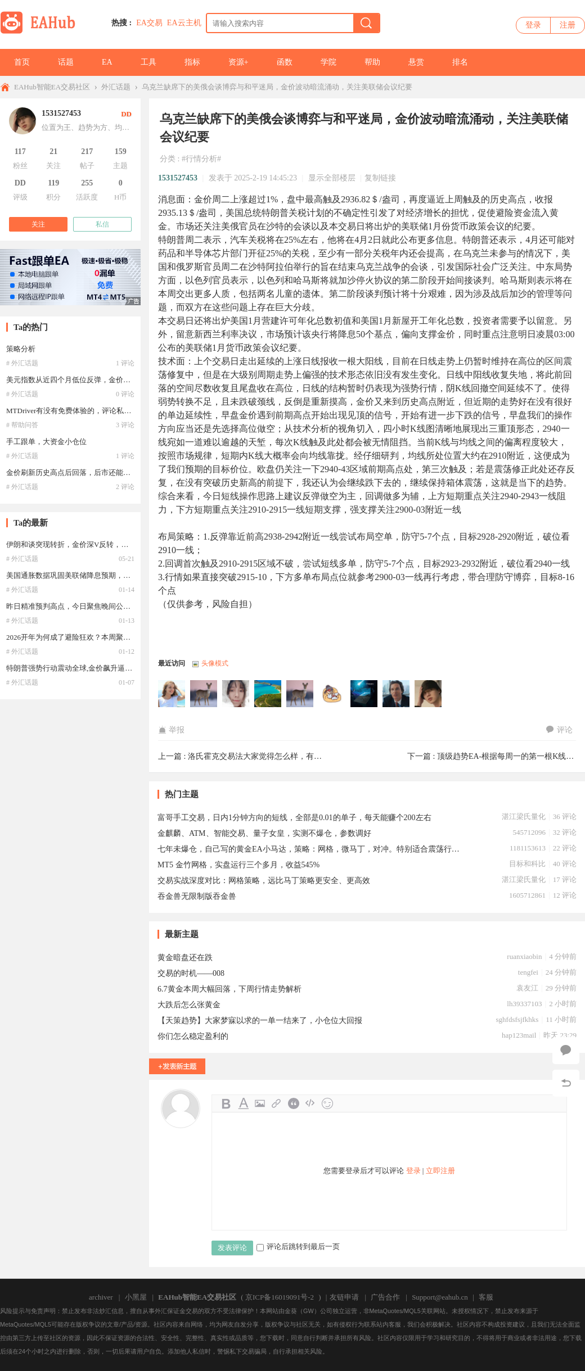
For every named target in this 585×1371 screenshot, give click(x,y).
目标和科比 (527, 863)
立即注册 (440, 1170)
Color (243, 1103)
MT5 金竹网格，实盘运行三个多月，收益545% (239, 865)
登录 (533, 25)
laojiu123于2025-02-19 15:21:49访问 (396, 694)
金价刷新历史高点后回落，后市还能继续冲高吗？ (86, 472)
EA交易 (149, 23)
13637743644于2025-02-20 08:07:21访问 (236, 694)
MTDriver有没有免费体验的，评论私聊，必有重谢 (87, 410)
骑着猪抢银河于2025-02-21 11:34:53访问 (172, 694)
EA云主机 (184, 23)
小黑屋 (136, 1297)
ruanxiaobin (524, 956)
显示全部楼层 (332, 178)
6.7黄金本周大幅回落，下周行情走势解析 (230, 989)
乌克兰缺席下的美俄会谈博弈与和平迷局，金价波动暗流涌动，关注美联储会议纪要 (277, 87)
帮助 (372, 62)
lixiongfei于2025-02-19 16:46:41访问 (332, 694)
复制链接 (380, 178)
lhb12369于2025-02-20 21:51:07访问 (204, 694)
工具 (148, 62)
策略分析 (20, 349)
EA (107, 62)
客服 (486, 1297)
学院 (328, 62)
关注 (38, 224)
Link (276, 1103)
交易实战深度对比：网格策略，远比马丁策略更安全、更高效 (264, 880)
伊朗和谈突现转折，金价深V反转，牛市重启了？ (85, 544)
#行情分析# (201, 159)
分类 (168, 159)
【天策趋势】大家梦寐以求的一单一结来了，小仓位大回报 (260, 1020)
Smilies (327, 1103)
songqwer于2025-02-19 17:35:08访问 (300, 694)
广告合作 (385, 1297)
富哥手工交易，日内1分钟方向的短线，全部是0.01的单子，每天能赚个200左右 (294, 817)
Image (260, 1103)
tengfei (528, 972)
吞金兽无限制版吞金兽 (197, 896)
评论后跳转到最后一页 (298, 1246)
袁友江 (527, 988)
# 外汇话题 (22, 363)
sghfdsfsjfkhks (517, 1019)
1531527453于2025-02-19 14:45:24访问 (429, 694)
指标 (192, 62)
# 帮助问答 (22, 425)
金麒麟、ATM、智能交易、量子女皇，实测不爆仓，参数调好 (264, 833)
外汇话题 (115, 87)
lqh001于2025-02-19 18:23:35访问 (268, 694)
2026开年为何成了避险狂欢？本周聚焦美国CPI (81, 637)
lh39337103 (524, 1003)
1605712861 (527, 895)
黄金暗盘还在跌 (185, 957)
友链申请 (344, 1297)
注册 (567, 25)
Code (310, 1103)
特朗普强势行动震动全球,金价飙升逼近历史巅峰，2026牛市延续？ (113, 668)
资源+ (238, 62)
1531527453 (177, 178)
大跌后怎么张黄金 (189, 1005)
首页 (22, 62)
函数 (284, 62)
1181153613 (528, 848)
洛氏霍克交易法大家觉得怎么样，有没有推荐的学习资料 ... (290, 756)
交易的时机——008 (191, 973)
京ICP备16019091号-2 (279, 1297)
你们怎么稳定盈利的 (193, 1036)
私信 (102, 224)
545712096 (529, 832)
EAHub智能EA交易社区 (52, 87)
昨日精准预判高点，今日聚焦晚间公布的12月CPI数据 (92, 606)
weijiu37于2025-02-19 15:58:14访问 (364, 694)
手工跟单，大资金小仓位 (46, 441)
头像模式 (214, 663)
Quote (293, 1103)
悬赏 (416, 62)
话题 (66, 62)
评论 (559, 730)
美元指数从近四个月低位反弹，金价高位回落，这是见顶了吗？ (108, 379)
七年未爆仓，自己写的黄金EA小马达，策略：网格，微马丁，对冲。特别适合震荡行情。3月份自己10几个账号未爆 (312, 849)
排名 (460, 62)
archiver (101, 1297)
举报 (171, 730)
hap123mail (519, 1035)
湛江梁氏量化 (524, 816)
